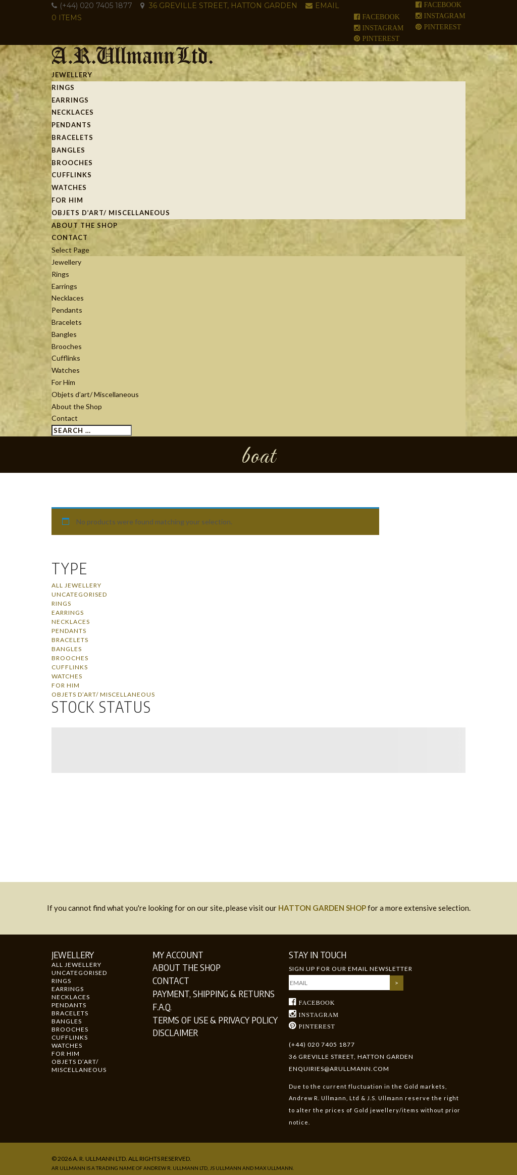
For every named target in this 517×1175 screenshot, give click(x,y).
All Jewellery (76, 585)
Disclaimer (175, 1032)
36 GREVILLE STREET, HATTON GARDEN (223, 5)
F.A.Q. (162, 1006)
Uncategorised (79, 594)
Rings (63, 87)
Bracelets (72, 137)
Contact (69, 237)
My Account (177, 954)
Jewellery (71, 75)
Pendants (71, 125)
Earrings (70, 100)
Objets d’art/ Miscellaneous (110, 213)
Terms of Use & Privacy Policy (215, 1019)
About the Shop (84, 225)
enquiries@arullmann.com (339, 1068)
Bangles (68, 150)
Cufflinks (71, 175)
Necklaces (72, 112)
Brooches (72, 163)
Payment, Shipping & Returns (213, 993)
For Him (67, 200)
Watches (69, 187)
